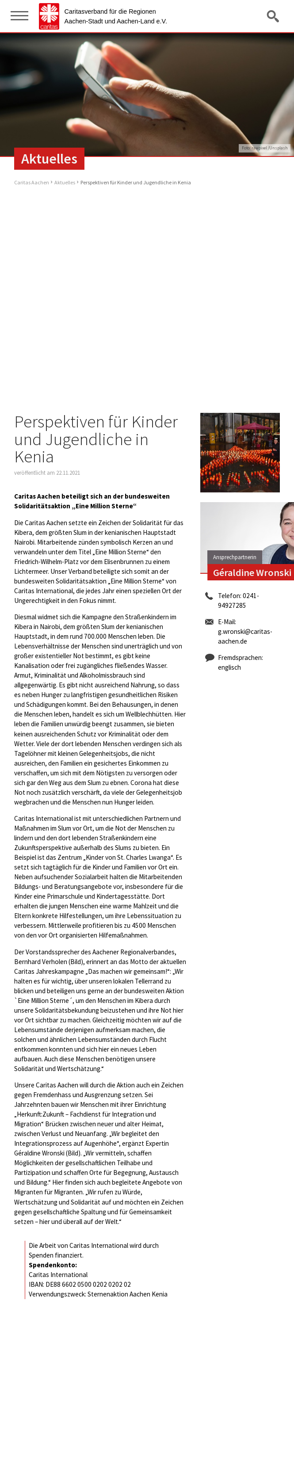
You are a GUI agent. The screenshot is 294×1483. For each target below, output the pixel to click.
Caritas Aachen (31, 182)
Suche (274, 16)
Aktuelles (64, 182)
